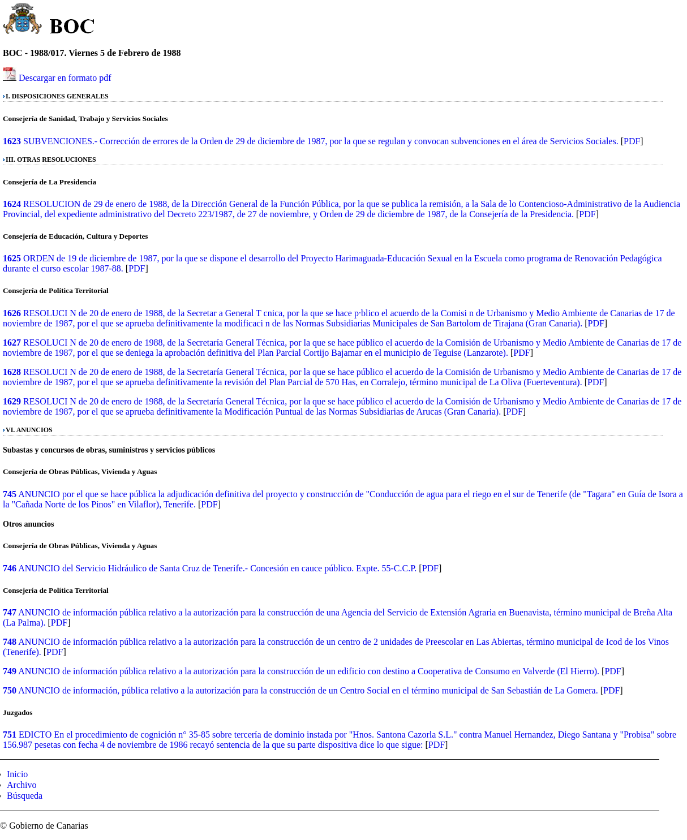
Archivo (21, 785)
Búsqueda (24, 795)
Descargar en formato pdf (65, 78)
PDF (632, 141)
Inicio (17, 774)
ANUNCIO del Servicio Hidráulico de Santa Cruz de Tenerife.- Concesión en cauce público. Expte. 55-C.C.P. (217, 568)
